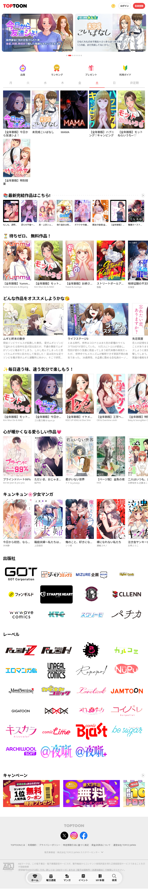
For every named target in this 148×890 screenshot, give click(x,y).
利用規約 (32, 845)
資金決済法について (100, 845)
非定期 (134, 83)
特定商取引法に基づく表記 (76, 845)
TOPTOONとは (18, 845)
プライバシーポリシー (50, 845)
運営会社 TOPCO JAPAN (124, 845)
